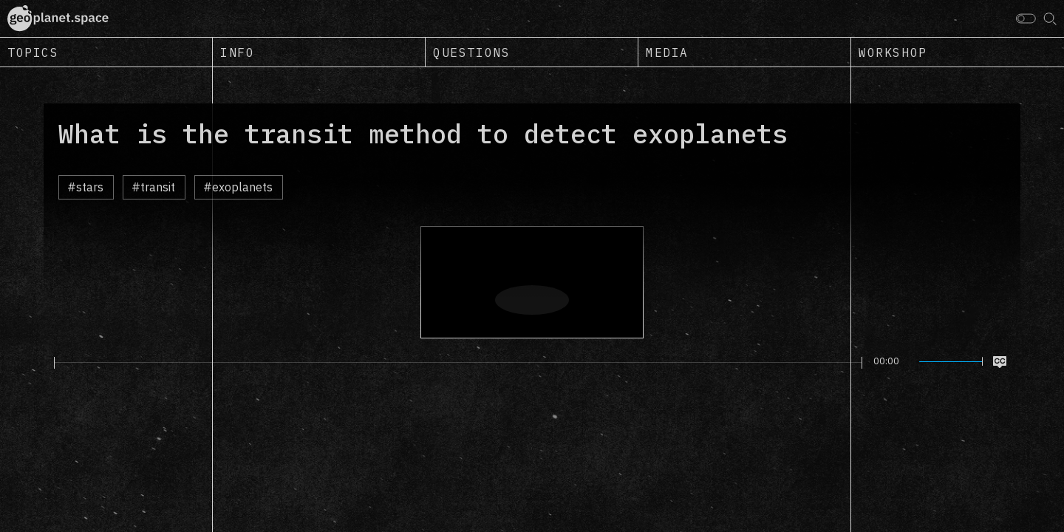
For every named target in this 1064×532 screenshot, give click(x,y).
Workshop (893, 52)
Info (237, 52)
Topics (33, 52)
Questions (471, 52)
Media (667, 52)
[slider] (458, 363)
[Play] (45, 362)
